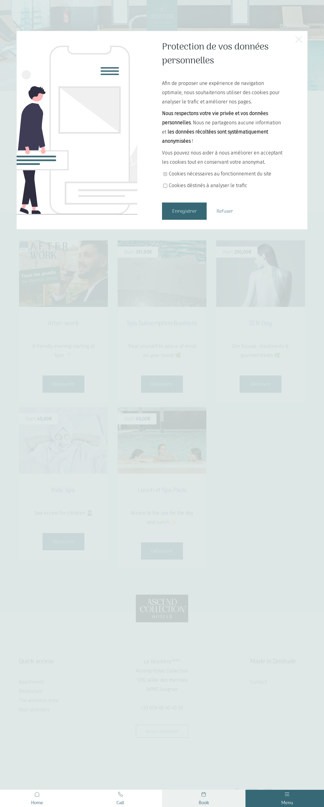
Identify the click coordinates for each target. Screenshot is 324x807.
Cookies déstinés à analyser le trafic (208, 185)
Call (120, 799)
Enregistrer (184, 211)
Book (204, 799)
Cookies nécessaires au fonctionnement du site (220, 174)
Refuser (225, 211)
